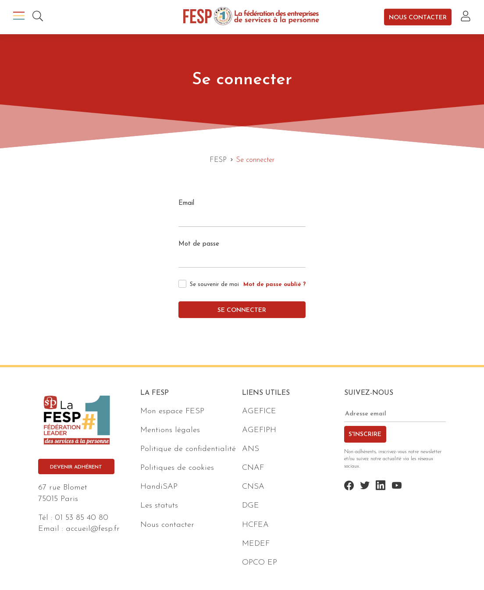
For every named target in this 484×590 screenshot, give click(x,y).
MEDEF (256, 544)
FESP (218, 160)
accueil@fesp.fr (93, 529)
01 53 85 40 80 (81, 518)
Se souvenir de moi (214, 284)
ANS (250, 449)
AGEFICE (259, 411)
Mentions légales (170, 430)
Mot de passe (198, 244)
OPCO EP (259, 562)
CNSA (253, 487)
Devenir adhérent (76, 467)
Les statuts (159, 505)
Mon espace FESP (172, 411)
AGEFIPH (259, 430)
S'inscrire (365, 434)
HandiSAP (159, 487)
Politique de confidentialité (188, 449)
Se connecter (241, 310)
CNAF (253, 468)
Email (186, 203)
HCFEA (255, 525)
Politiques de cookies (177, 468)
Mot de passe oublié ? (274, 284)
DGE (250, 505)
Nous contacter (418, 17)
